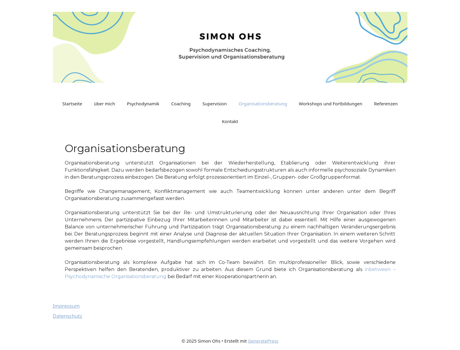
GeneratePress (263, 341)
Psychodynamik (143, 104)
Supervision (214, 104)
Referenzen (386, 104)
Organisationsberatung (262, 104)
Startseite (72, 104)
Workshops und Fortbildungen (331, 104)
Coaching (181, 104)
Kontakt (230, 121)
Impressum (66, 305)
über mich (104, 104)
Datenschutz (67, 315)
